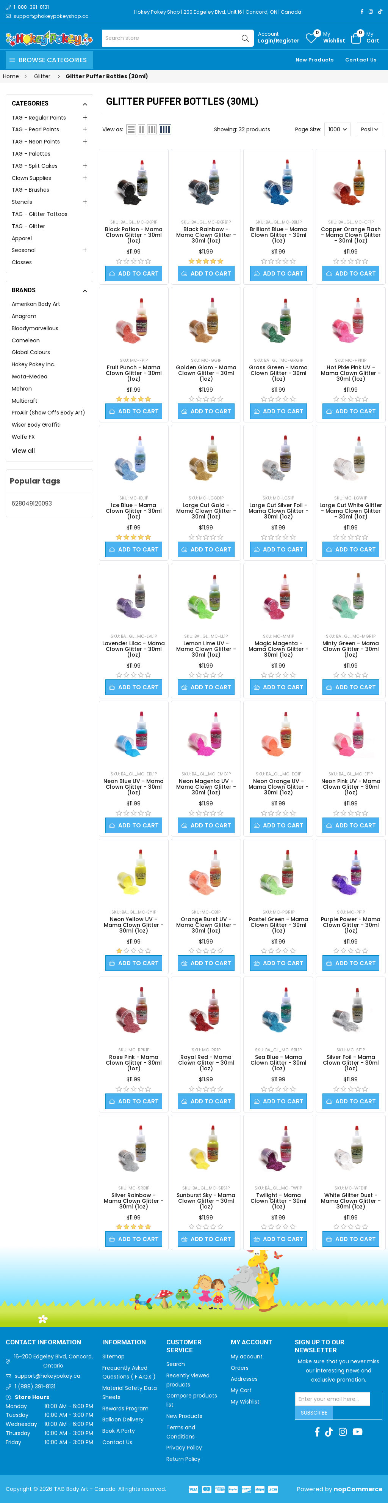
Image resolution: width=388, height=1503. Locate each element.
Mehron (22, 388)
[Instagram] (371, 11)
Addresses (244, 1379)
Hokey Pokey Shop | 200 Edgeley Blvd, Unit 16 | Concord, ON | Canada (217, 12)
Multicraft (25, 401)
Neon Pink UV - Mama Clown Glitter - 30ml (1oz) (350, 786)
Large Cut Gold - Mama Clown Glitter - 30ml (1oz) (206, 510)
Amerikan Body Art (36, 304)
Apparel (22, 238)
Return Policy (183, 1459)
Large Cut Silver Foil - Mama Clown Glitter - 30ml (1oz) (278, 510)
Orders (240, 1368)
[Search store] (178, 38)
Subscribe (314, 1412)
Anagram (24, 316)
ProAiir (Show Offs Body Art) (48, 412)
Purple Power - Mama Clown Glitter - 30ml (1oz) (350, 924)
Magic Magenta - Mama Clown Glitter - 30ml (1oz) (278, 649)
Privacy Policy (184, 1447)
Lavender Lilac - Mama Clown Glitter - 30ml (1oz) (133, 649)
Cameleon (26, 340)
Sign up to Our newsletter (319, 1346)
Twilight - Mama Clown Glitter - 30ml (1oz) (278, 1200)
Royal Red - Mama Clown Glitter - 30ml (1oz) (206, 1062)
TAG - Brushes (30, 190)
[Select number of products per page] (337, 129)
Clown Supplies (31, 178)
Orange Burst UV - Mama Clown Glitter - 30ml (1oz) (206, 924)
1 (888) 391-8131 (35, 1386)
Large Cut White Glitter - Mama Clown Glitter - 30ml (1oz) (350, 510)
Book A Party (118, 1431)
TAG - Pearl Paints (35, 129)
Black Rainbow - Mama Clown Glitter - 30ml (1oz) (206, 234)
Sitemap (113, 1356)
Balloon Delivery (123, 1419)
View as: (112, 129)
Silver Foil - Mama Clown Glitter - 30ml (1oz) (351, 1062)
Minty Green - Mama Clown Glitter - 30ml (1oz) (350, 649)
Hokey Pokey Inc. (33, 364)
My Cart (241, 1390)
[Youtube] (357, 1432)
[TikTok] (380, 11)
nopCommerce (358, 1489)
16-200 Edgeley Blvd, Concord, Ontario (53, 1361)
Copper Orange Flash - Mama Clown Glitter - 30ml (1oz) (351, 234)
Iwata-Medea (29, 376)
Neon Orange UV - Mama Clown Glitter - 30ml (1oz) (278, 786)
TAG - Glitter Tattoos (39, 214)
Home (11, 76)
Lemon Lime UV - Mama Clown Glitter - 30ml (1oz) (206, 649)
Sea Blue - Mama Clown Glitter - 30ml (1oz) (278, 1062)
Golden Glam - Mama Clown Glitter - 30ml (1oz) (206, 373)
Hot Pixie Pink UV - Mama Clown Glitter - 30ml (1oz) (351, 373)
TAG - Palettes (31, 154)
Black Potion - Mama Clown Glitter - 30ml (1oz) (134, 234)
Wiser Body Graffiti (36, 425)
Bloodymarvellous (35, 328)
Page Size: (308, 129)
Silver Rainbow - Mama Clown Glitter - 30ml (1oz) (134, 1200)
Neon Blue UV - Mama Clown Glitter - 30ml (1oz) (133, 786)
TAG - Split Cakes (35, 166)
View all (23, 450)
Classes (22, 262)
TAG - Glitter (28, 226)
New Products (315, 59)
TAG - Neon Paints (36, 141)
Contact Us (361, 59)
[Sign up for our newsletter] (332, 1399)
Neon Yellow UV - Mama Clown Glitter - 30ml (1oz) (134, 924)
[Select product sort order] (370, 129)
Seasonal (24, 250)
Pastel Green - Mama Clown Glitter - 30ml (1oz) (278, 924)
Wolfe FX (23, 437)
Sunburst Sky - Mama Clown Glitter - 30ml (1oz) (206, 1200)
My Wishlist (245, 1401)
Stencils (22, 202)
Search (175, 1364)
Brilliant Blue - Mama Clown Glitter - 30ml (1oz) (278, 234)
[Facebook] (362, 11)
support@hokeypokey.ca (47, 1376)
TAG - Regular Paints (39, 117)
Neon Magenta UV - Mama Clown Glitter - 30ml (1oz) (206, 786)
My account (247, 1356)
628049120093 (32, 503)
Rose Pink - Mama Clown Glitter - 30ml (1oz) (134, 1062)
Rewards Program (125, 1408)
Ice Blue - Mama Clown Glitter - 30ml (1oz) (134, 510)
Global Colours (31, 352)
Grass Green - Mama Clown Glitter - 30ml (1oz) (278, 373)
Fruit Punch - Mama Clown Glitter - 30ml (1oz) (134, 373)
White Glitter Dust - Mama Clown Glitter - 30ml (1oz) (351, 1200)
